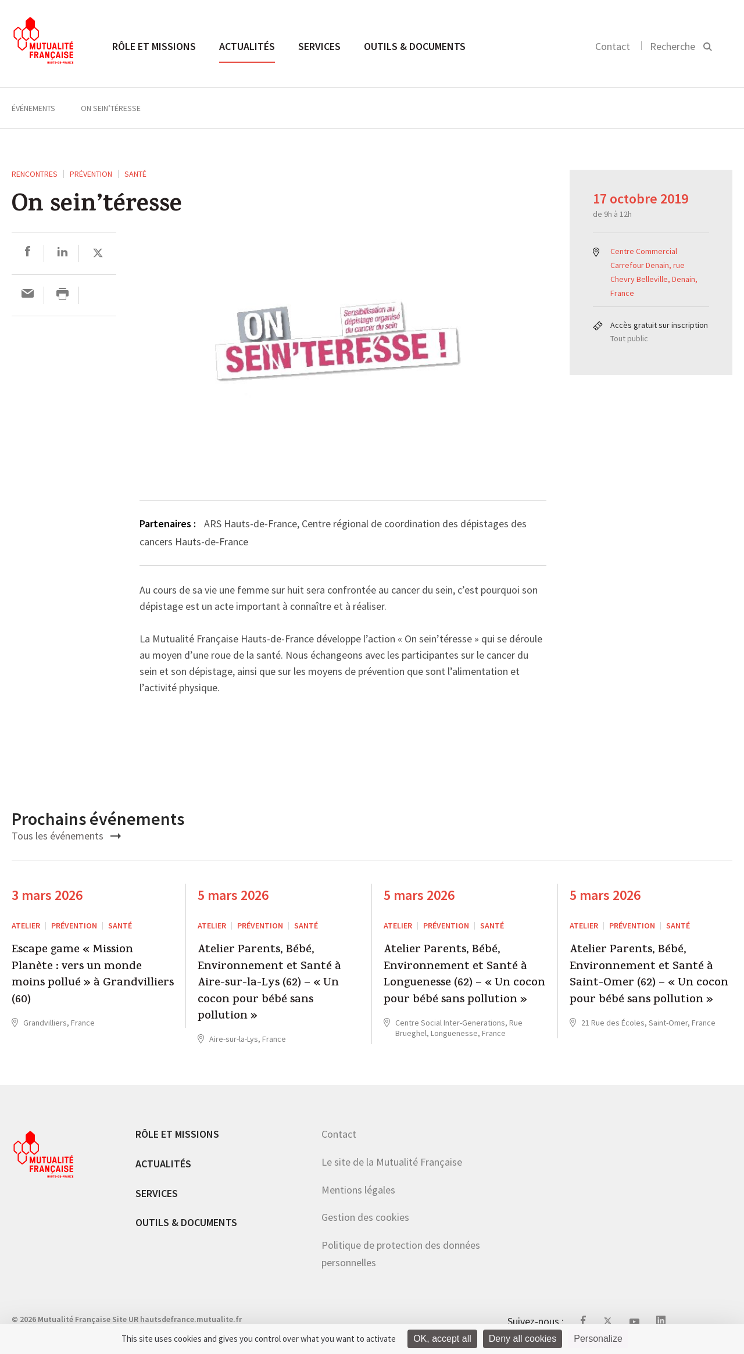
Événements (33, 108)
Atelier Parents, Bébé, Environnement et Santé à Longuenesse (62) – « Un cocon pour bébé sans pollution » (464, 975)
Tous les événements (66, 835)
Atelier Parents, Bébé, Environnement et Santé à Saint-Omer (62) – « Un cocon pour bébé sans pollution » (649, 975)
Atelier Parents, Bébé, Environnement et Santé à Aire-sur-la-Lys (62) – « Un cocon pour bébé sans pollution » (269, 983)
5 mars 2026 (233, 895)
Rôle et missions (154, 46)
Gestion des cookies (365, 1217)
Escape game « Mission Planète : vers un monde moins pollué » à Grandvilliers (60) (93, 975)
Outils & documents (415, 46)
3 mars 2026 (47, 895)
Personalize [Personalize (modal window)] (598, 1339)
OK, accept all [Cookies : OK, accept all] (442, 1339)
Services (319, 46)
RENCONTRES (35, 174)
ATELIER (26, 925)
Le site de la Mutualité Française (391, 1162)
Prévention (91, 174)
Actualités (247, 46)
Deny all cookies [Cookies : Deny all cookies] (523, 1339)
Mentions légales (358, 1189)
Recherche (672, 46)
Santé (135, 174)
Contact (612, 46)
